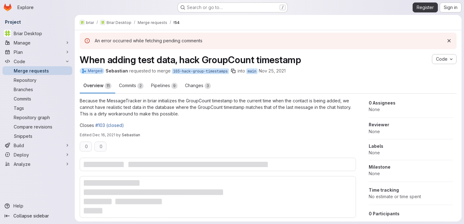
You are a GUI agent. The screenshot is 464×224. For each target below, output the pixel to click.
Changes (198, 86)
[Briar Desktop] (37, 33)
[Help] (37, 206)
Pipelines (164, 86)
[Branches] (37, 89)
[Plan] (37, 52)
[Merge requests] (37, 70)
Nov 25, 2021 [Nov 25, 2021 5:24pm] (272, 70)
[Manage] (37, 42)
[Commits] (37, 98)
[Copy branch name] (233, 71)
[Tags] (37, 108)
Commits (131, 86)
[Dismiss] (449, 40)
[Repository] (37, 80)
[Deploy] (37, 154)
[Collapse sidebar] (37, 216)
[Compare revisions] (37, 126)
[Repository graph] (37, 117)
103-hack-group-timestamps (200, 71)
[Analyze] (37, 164)
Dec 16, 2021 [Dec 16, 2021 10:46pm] (103, 135)
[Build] (37, 145)
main (252, 71)
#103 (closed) (109, 125)
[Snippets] (37, 136)
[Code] (37, 61)
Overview (97, 86)
